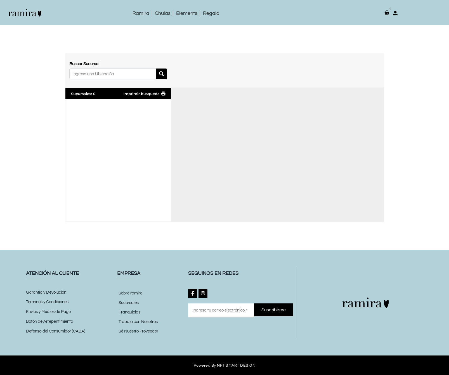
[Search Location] (161, 74)
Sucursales (129, 303)
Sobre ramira (131, 293)
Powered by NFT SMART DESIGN (224, 365)
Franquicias (129, 312)
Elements (186, 13)
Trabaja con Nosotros (138, 322)
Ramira (141, 13)
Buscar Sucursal (84, 64)
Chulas (163, 13)
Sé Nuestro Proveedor (138, 331)
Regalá (211, 13)
